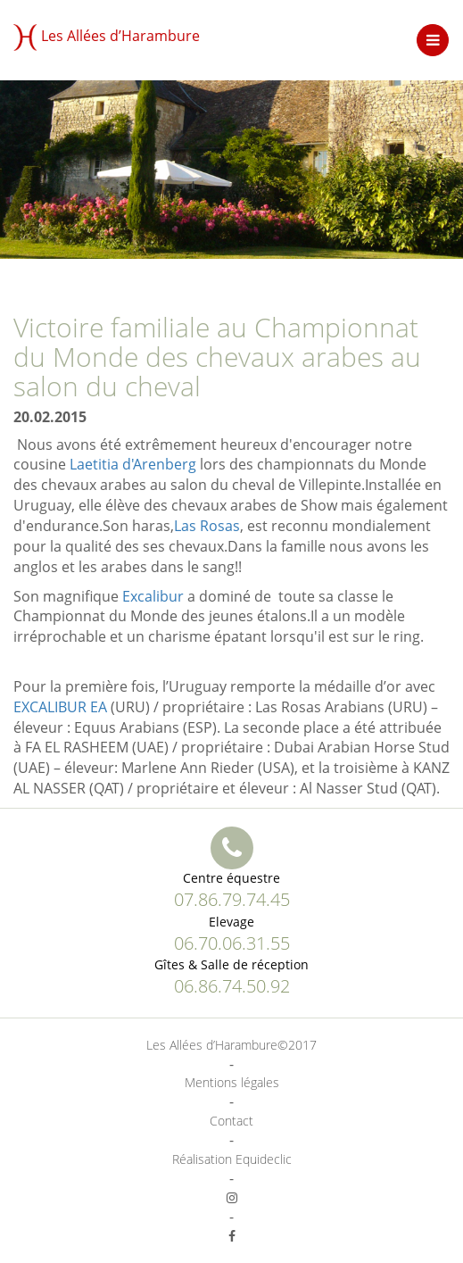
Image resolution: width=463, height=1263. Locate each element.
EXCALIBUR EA (60, 707)
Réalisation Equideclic (232, 1159)
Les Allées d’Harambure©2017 (231, 1044)
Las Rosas (207, 526)
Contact (231, 1120)
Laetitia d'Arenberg (133, 464)
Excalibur (153, 596)
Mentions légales (232, 1082)
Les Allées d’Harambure (106, 37)
